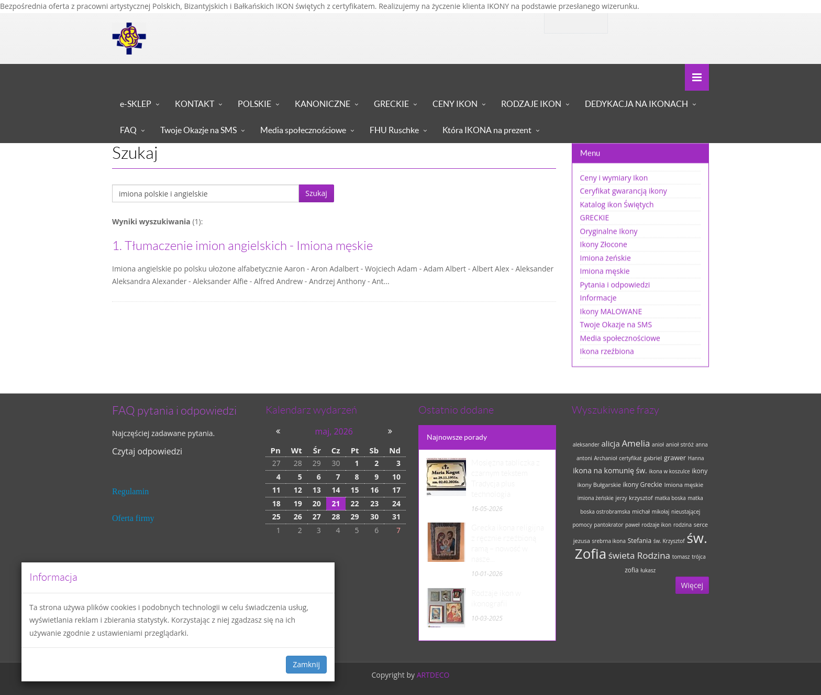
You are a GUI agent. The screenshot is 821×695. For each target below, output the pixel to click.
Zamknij (306, 664)
